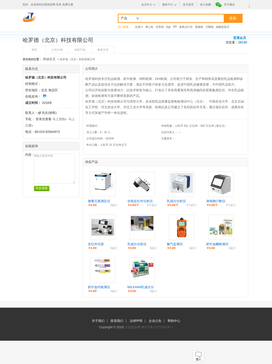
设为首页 (188, 4)
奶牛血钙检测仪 (99, 287)
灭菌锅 (209, 27)
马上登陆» (59, 119)
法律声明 (136, 321)
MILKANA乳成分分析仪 (140, 287)
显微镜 (199, 27)
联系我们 (117, 321)
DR (175, 26)
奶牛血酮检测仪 (217, 244)
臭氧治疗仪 (186, 27)
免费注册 (67, 4)
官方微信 (229, 4)
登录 (58, 4)
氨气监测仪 (175, 244)
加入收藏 (205, 4)
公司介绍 (57, 49)
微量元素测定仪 (99, 201)
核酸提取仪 (222, 27)
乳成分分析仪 (176, 201)
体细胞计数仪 (215, 201)
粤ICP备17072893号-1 (157, 327)
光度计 (139, 27)
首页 (34, 49)
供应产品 (80, 49)
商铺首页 (49, 59)
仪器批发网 (133, 327)
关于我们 (98, 321)
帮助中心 (174, 321)
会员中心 (146, 4)
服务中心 (167, 4)
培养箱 (160, 27)
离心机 (149, 27)
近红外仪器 (96, 244)
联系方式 (102, 49)
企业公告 (155, 321)
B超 (168, 27)
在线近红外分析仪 (140, 201)
